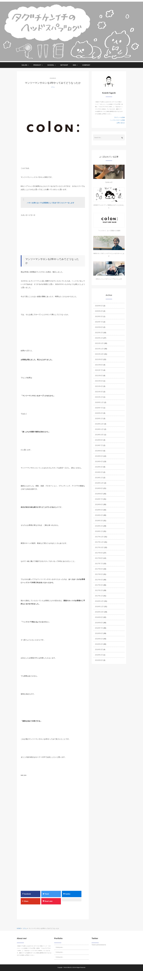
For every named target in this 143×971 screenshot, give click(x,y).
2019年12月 (99, 424)
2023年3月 (99, 316)
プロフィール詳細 (119, 117)
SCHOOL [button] (51, 65)
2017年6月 (99, 569)
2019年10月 (99, 435)
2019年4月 (99, 461)
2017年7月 (99, 563)
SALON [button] (25, 65)
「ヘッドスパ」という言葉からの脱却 (108, 230)
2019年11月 (99, 429)
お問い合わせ (121, 123)
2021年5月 (99, 381)
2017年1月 (99, 596)
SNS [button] (75, 65)
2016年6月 (99, 633)
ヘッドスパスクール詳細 (117, 120)
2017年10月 (99, 547)
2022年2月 (99, 333)
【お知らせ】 (109, 182)
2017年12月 (99, 537)
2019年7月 (99, 445)
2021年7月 (99, 370)
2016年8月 (99, 623)
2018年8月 (99, 494)
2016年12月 (99, 601)
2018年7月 (99, 499)
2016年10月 (99, 612)
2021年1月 (99, 397)
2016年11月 (99, 606)
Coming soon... (59, 947)
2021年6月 (99, 375)
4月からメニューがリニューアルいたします (109, 279)
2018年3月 (99, 521)
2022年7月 (99, 322)
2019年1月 (99, 478)
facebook (26, 894)
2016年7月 (99, 628)
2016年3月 (99, 649)
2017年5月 (99, 574)
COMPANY (86, 65)
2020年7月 (99, 408)
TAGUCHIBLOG (67, 967)
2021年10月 (99, 354)
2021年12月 (99, 343)
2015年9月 (99, 660)
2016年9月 (99, 617)
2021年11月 (99, 349)
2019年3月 (99, 467)
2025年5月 (99, 306)
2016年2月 (99, 655)
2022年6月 (99, 327)
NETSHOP (64, 65)
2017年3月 (99, 585)
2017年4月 (99, 580)
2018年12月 (99, 483)
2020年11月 (99, 402)
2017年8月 (99, 558)
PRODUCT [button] (38, 65)
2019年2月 (99, 472)
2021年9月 (99, 359)
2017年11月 (99, 542)
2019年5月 (99, 456)
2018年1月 (99, 531)
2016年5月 (99, 639)
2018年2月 (99, 526)
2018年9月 (99, 488)
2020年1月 (99, 418)
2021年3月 (99, 392)
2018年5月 (99, 510)
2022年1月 (99, 338)
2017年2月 (99, 590)
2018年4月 (99, 515)
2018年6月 (99, 504)
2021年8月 (99, 365)
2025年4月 (99, 311)
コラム (53, 87)
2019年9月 (99, 440)
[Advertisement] (57, 236)
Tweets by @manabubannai (99, 944)
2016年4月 (99, 644)
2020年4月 (99, 413)
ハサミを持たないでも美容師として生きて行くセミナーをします (50, 203)
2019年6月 (99, 451)
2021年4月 (99, 386)
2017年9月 (99, 553)
